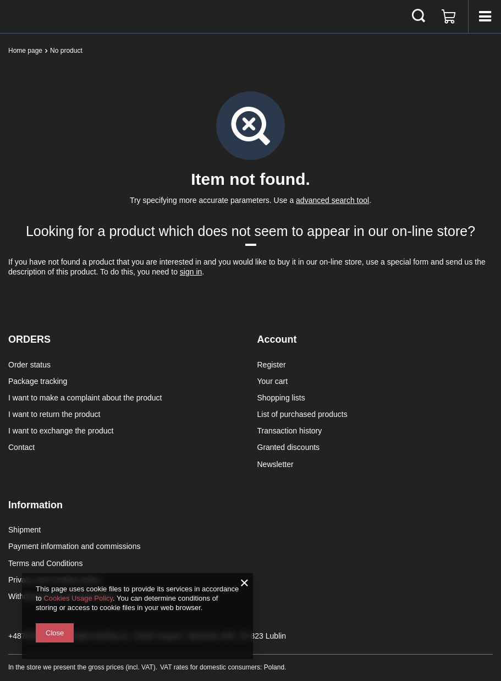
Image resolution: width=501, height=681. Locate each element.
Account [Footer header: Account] (277, 339)
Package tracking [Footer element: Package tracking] (37, 381)
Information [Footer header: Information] (35, 504)
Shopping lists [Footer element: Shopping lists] (281, 397)
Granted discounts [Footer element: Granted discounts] (288, 447)
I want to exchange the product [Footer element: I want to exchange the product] (60, 430)
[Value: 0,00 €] (448, 16)
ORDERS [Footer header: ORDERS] (29, 339)
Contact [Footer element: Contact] (21, 447)
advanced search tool (332, 200)
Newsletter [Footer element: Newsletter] (275, 464)
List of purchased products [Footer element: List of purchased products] (302, 414)
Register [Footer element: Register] (271, 364)
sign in (191, 271)
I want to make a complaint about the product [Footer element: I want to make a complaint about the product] (85, 397)
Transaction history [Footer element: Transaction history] (289, 430)
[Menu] (484, 16)
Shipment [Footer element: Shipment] (24, 529)
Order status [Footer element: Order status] (29, 364)
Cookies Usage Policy (77, 598)
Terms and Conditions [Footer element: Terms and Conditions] (45, 563)
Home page (25, 50)
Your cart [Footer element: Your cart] (272, 381)
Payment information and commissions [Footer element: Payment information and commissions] (74, 546)
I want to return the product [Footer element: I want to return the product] (54, 414)
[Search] (418, 16)
